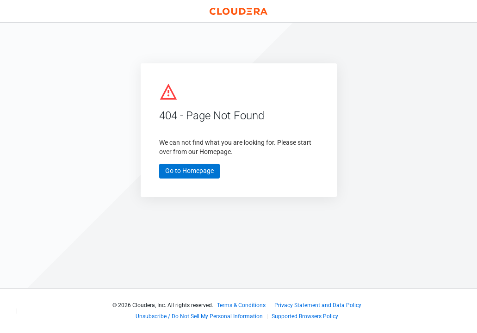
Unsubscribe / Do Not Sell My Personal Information (199, 316)
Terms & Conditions (241, 305)
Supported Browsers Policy (305, 316)
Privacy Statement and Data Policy (317, 305)
